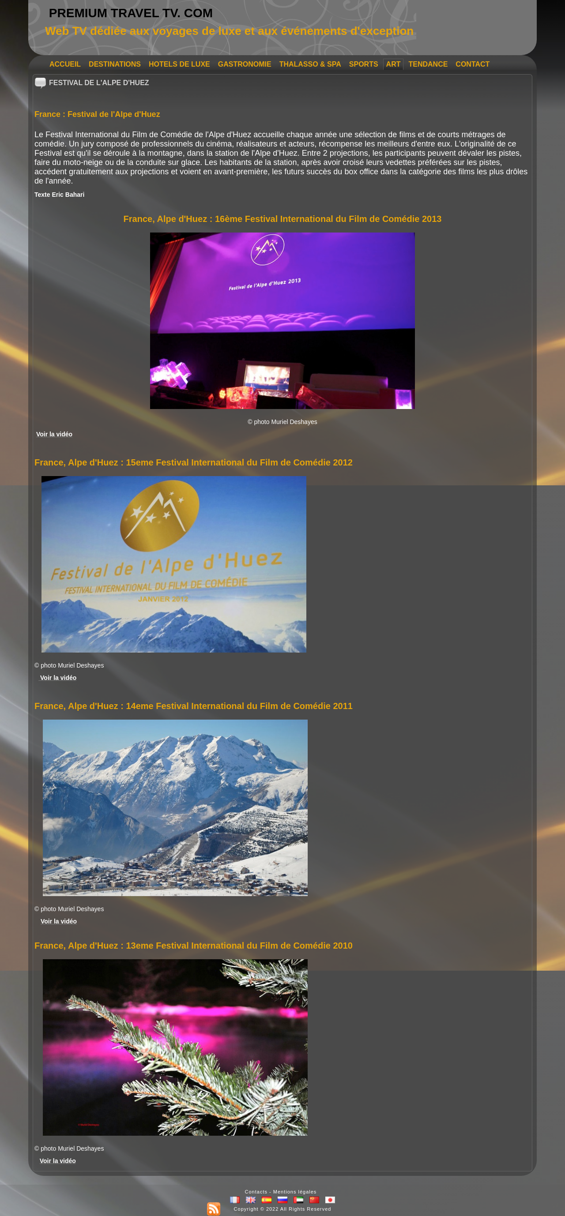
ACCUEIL (65, 64)
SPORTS (363, 64)
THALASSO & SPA (310, 64)
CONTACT (473, 64)
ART (393, 64)
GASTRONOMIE (244, 64)
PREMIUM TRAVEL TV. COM (131, 13)
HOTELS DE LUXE (179, 64)
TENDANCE (428, 64)
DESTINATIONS (115, 64)
